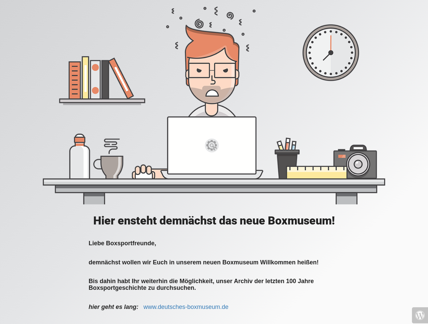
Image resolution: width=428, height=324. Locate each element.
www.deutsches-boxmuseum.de (185, 307)
